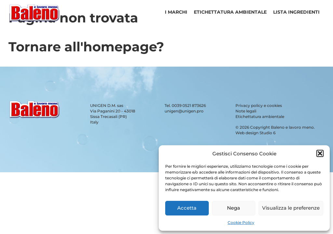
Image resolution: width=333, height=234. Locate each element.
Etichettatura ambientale (230, 12)
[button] (320, 153)
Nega (233, 208)
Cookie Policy (241, 222)
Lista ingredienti (296, 12)
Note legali (245, 111)
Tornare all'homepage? (86, 47)
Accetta (186, 208)
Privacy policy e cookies (258, 105)
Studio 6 (267, 132)
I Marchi (176, 12)
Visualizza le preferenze (291, 208)
